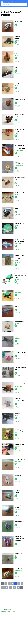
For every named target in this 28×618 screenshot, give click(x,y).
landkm (16, 133)
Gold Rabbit (18, 475)
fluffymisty (17, 23)
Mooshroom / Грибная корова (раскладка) (19, 538)
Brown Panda (18, 21)
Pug (16, 67)
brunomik (17, 371)
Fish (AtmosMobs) (20, 460)
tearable (16, 432)
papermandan (18, 181)
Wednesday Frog (19, 321)
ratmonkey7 (17, 100)
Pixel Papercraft (7, 2)
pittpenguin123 (18, 279)
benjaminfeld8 (18, 243)
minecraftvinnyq (18, 262)
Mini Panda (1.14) (19, 193)
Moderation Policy (5, 611)
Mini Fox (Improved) (20, 99)
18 (14, 587)
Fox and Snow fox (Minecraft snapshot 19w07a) (20, 146)
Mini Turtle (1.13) (19, 223)
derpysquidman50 (18, 386)
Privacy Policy (12, 611)
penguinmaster (18, 292)
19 (18, 587)
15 (2, 587)
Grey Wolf (17, 413)
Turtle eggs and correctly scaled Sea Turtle (20, 275)
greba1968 (17, 476)
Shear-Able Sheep (19, 569)
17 (10, 587)
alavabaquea (17, 338)
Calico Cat (17, 83)
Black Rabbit (18, 521)
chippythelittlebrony (19, 118)
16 (6, 587)
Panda (16, 208)
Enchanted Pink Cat (20, 352)
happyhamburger (18, 570)
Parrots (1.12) (18, 553)
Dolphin (17, 306)
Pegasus (17, 337)
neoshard (16, 194)
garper (16, 555)
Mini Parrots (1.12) (20, 444)
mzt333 (16, 209)
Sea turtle (17, 291)
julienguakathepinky (19, 150)
